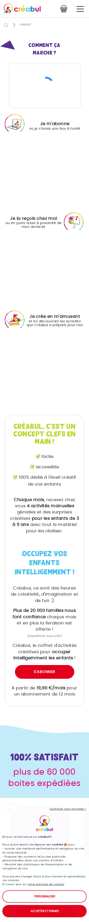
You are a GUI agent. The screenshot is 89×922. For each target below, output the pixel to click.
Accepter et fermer (45, 911)
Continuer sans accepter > (68, 809)
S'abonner (44, 672)
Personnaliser (44, 896)
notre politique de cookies (46, 884)
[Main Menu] (80, 9)
